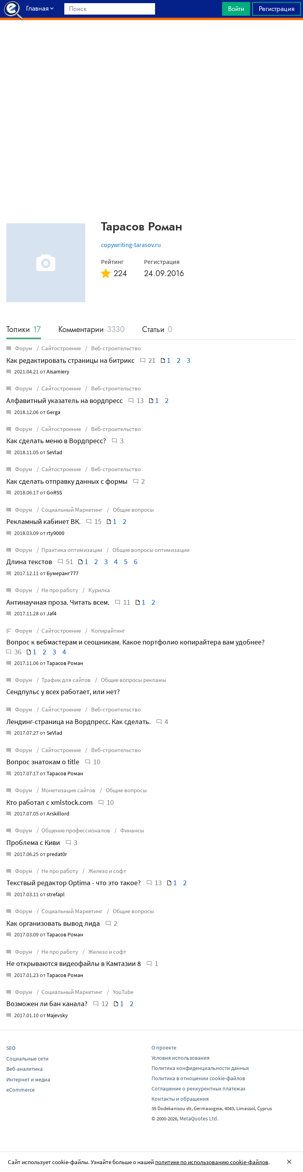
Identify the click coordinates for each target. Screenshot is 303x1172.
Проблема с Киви (33, 842)
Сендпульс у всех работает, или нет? (63, 691)
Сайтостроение (61, 348)
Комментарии (91, 330)
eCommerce (20, 1089)
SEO (10, 1047)
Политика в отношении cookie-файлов (198, 1078)
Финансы (131, 830)
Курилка (98, 590)
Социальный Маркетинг (72, 509)
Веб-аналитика (24, 1068)
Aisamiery (58, 371)
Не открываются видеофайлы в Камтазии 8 (73, 963)
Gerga (53, 412)
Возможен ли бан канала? (47, 1003)
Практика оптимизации (71, 549)
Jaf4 (51, 613)
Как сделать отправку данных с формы (66, 481)
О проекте (164, 1047)
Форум (20, 348)
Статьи (157, 330)
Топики (23, 330)
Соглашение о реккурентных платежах (198, 1088)
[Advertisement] (151, 39)
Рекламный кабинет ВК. (43, 521)
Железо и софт (106, 871)
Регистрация (276, 8)
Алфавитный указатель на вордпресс (64, 400)
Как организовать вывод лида (53, 923)
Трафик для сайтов (66, 680)
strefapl (56, 894)
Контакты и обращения (180, 1098)
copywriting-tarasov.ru (131, 245)
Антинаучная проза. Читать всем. (57, 602)
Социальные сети (27, 1058)
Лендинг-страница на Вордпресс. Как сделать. (78, 721)
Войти (236, 8)
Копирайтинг (107, 630)
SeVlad (54, 452)
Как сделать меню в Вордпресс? (56, 440)
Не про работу (59, 590)
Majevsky (57, 1015)
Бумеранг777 (63, 573)
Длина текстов (29, 561)
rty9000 (55, 533)
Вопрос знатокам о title (42, 761)
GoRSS (54, 492)
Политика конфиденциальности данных (200, 1068)
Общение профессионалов (75, 830)
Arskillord (58, 813)
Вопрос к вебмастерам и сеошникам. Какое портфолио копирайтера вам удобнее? (135, 641)
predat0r (57, 854)
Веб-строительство (115, 348)
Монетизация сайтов (68, 790)
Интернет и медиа (28, 1079)
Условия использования (180, 1057)
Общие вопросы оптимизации (150, 549)
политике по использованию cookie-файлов (211, 1162)
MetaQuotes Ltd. (199, 1118)
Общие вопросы (133, 509)
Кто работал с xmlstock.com (49, 802)
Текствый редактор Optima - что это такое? (73, 882)
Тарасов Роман (65, 663)
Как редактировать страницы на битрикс (70, 360)
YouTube (122, 992)
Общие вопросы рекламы (133, 680)
